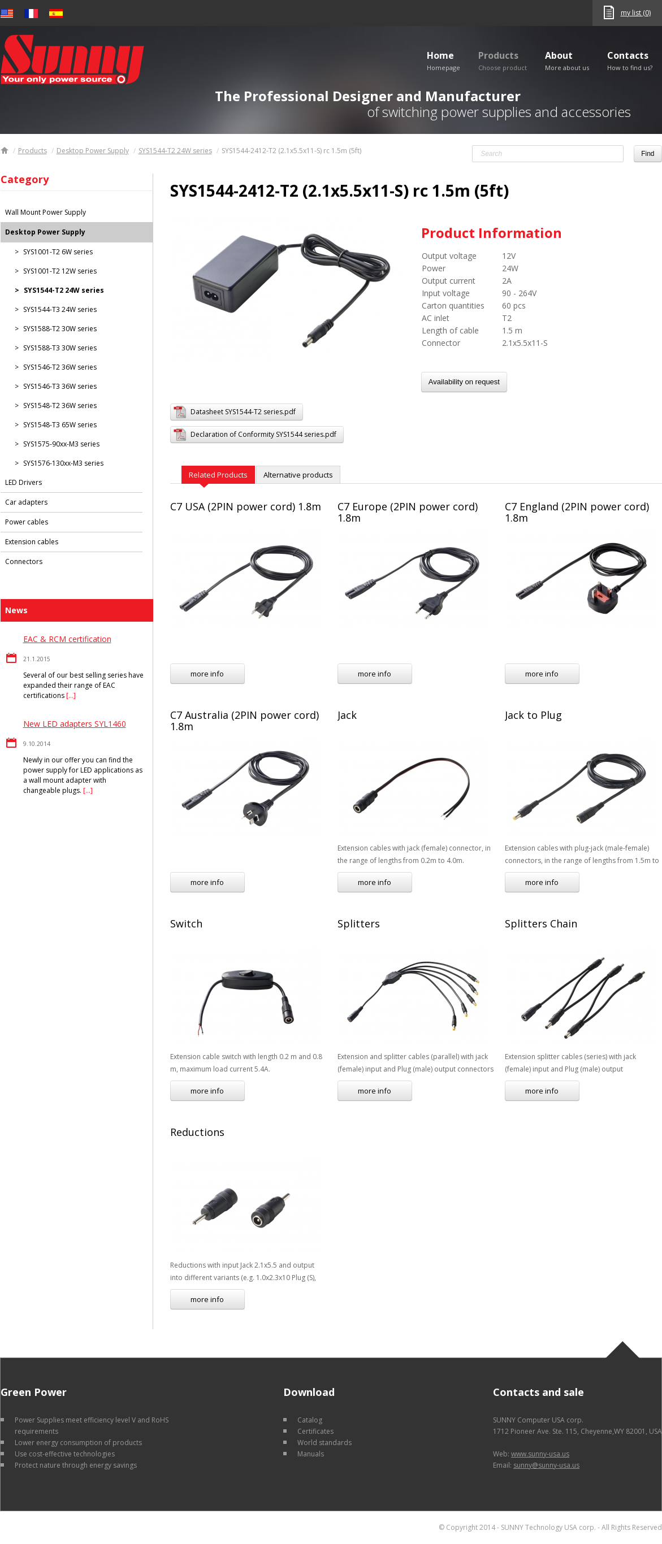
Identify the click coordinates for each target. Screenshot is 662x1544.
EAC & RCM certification (67, 639)
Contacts (629, 60)
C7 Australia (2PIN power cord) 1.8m (244, 720)
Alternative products (298, 475)
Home (443, 60)
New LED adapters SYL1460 (74, 723)
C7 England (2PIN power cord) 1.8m (577, 512)
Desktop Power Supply (93, 150)
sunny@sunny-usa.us (546, 1465)
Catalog (309, 1420)
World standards (324, 1442)
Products (502, 60)
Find (647, 154)
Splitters (359, 923)
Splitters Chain (541, 923)
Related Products (218, 475)
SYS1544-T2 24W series (175, 150)
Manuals (310, 1454)
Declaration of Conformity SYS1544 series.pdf (263, 434)
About (567, 60)
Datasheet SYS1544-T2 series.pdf (243, 412)
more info (207, 674)
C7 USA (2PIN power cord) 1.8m (245, 506)
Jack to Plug (533, 715)
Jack (347, 715)
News (16, 610)
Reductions (197, 1132)
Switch (186, 923)
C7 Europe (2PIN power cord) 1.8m (408, 512)
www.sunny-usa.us (540, 1454)
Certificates (315, 1431)
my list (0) (636, 13)
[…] (71, 695)
